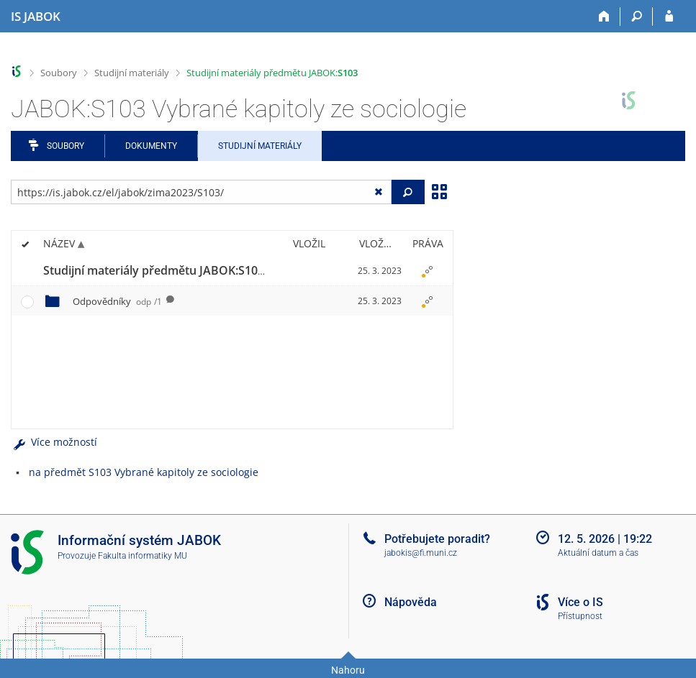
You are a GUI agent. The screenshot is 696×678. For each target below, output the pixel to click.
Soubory (58, 72)
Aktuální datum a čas (598, 553)
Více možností (54, 442)
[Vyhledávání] (636, 16)
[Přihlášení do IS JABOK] (669, 16)
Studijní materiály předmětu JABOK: (272, 72)
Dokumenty (151, 146)
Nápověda (410, 602)
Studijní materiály (131, 72)
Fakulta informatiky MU (142, 556)
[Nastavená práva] (427, 271)
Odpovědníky (117, 301)
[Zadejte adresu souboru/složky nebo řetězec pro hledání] (201, 192)
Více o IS (580, 602)
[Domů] (604, 16)
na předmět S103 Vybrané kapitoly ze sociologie (143, 472)
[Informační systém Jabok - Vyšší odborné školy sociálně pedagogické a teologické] (35, 16)
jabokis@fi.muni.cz (420, 553)
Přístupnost (580, 616)
